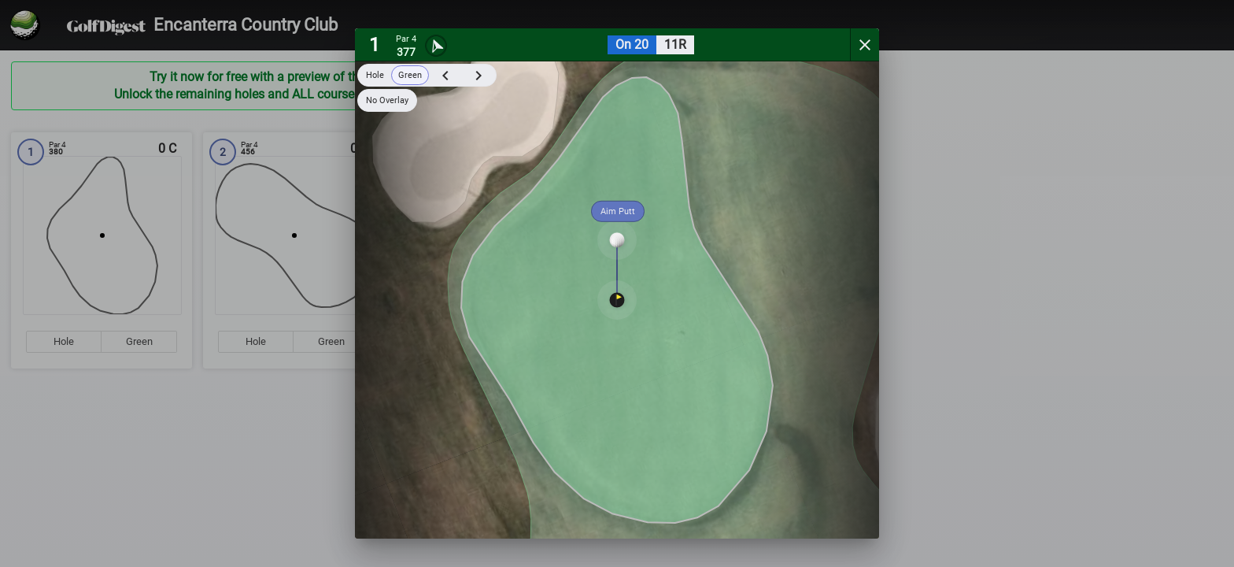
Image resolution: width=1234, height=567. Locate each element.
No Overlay (387, 100)
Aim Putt (617, 211)
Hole (375, 75)
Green (410, 75)
